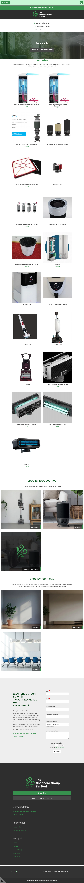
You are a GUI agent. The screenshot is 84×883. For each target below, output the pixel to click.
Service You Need (51, 722)
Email (48, 699)
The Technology (18, 849)
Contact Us (16, 856)
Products (16, 846)
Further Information (52, 731)
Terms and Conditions (19, 830)
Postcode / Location (52, 714)
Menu (5, 2)
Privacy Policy (17, 827)
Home (15, 843)
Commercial (16, 853)
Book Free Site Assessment (42, 798)
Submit (57, 751)
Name (48, 691)
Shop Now (42, 793)
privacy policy (60, 747)
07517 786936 (18, 737)
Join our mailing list (56, 744)
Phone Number (50, 706)
